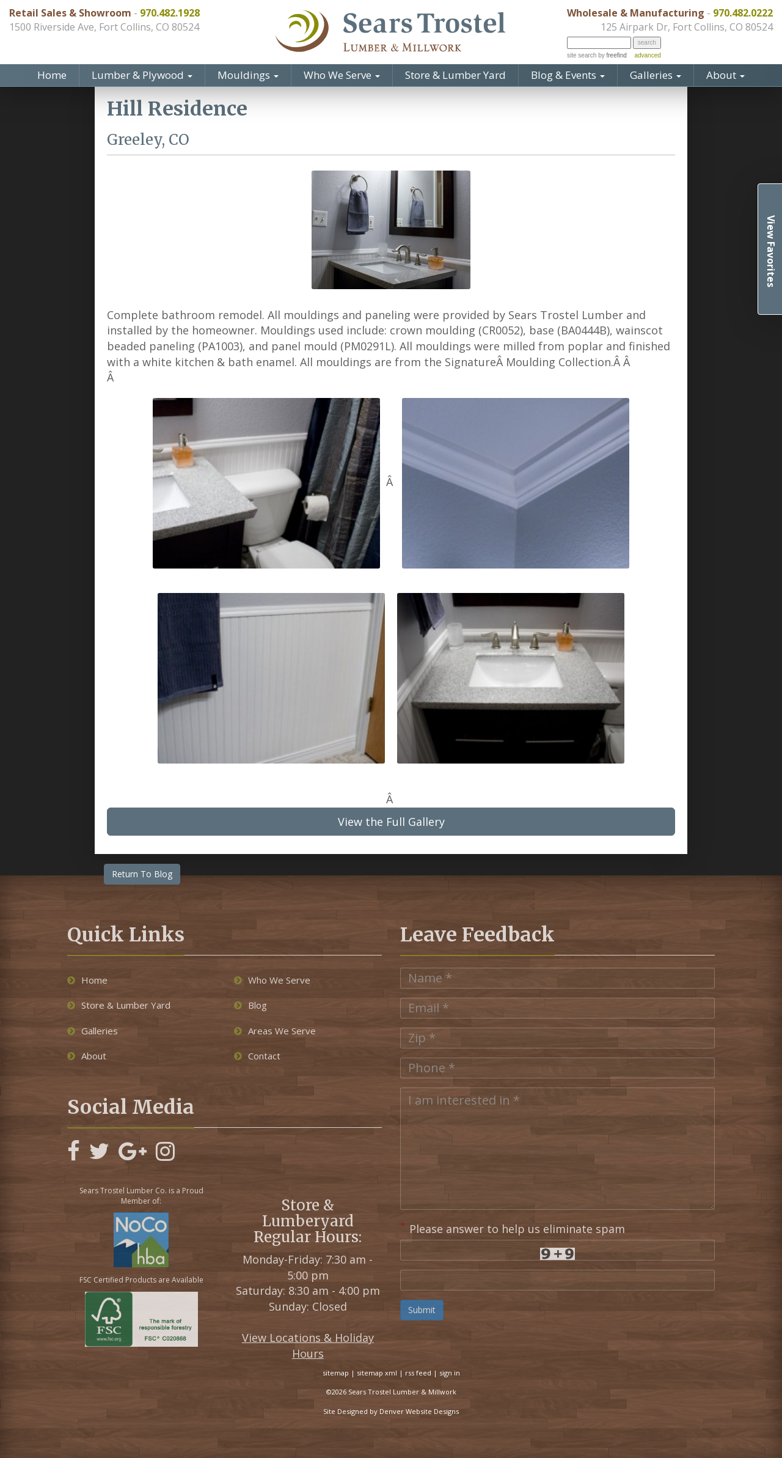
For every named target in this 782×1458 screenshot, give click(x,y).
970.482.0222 (743, 13)
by (611, 55)
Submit (422, 1310)
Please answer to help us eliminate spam (512, 1227)
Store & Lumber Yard (455, 75)
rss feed (418, 1372)
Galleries (655, 75)
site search (581, 55)
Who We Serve (342, 75)
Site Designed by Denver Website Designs (391, 1411)
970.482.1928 (170, 13)
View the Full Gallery (391, 821)
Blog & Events (568, 75)
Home (52, 75)
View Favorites (771, 251)
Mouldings (248, 75)
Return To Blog (142, 874)
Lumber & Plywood (142, 75)
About (725, 75)
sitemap (336, 1372)
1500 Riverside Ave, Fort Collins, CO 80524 (104, 27)
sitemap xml (377, 1372)
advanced (647, 55)
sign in (449, 1372)
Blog (250, 1005)
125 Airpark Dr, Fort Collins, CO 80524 (687, 27)
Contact (257, 1056)
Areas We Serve (275, 1031)
